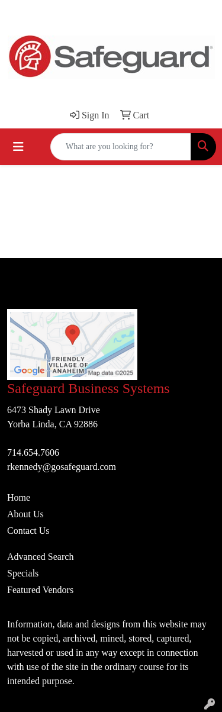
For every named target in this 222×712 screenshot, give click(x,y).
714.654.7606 (33, 452)
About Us (25, 514)
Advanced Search (40, 557)
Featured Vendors (40, 590)
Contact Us (28, 531)
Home (18, 497)
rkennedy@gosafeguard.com (61, 467)
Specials (22, 573)
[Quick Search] (120, 146)
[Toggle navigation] (18, 146)
